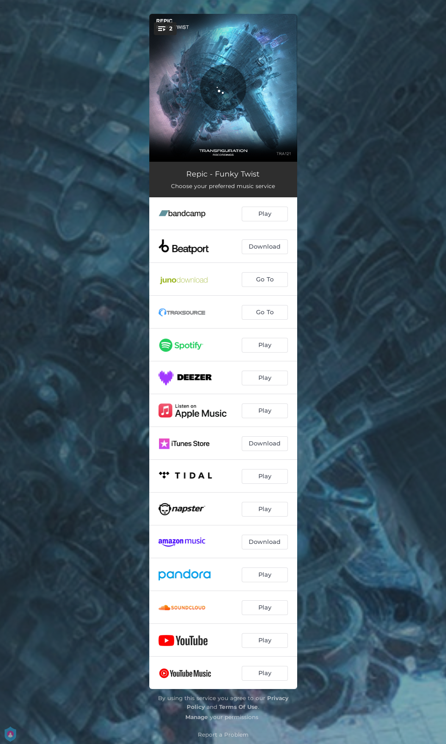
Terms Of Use (238, 706)
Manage (196, 717)
